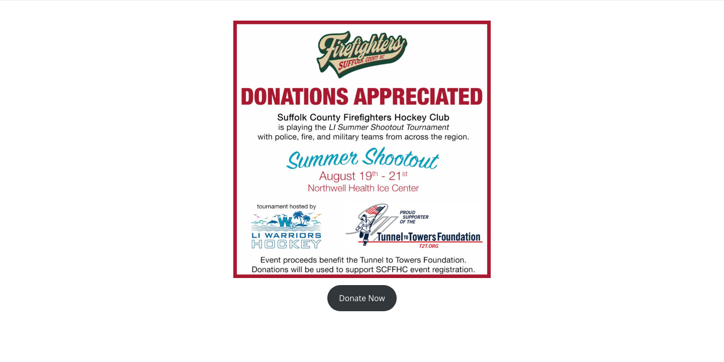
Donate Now (362, 298)
